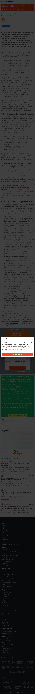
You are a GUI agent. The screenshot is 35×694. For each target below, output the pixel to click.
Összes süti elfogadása (17, 354)
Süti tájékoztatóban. (18, 349)
